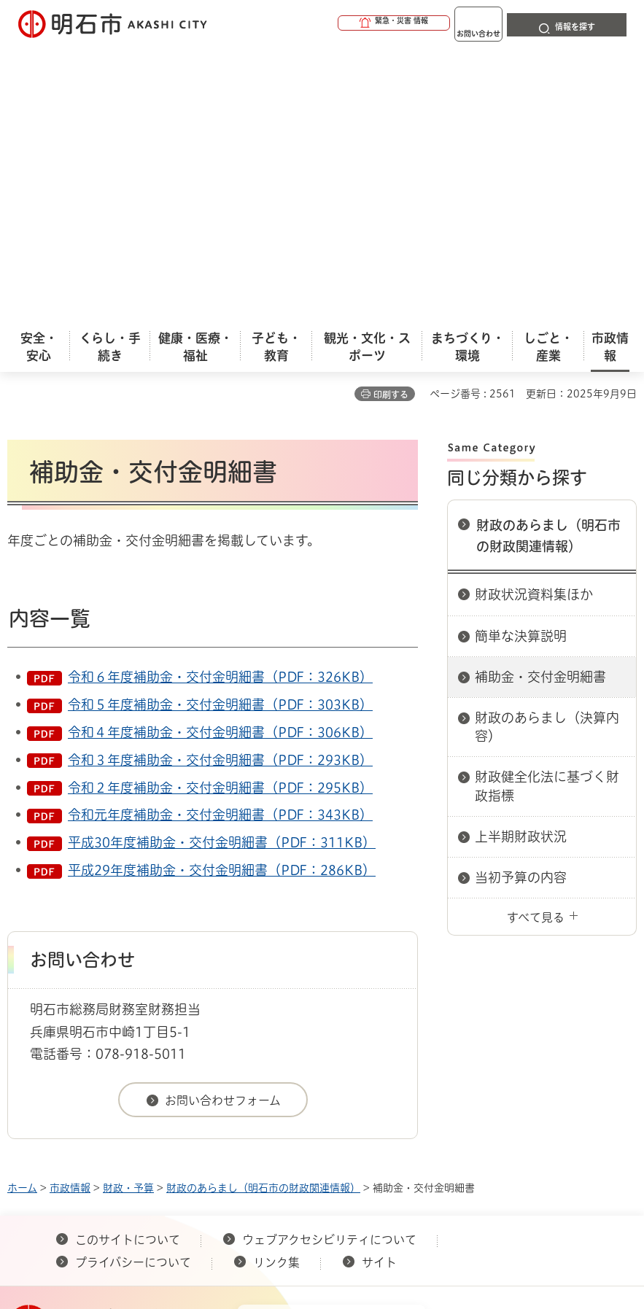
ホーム (22, 913)
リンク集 (276, 987)
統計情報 (386, 1168)
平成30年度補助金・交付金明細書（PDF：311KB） (222, 567)
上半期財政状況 (521, 561)
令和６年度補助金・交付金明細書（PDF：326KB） (220, 401)
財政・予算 (128, 913)
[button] (338, 23)
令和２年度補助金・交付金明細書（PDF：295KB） (220, 512)
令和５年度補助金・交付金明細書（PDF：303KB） (220, 429)
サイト (381, 987)
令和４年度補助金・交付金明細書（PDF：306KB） (220, 457)
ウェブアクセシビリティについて (329, 965)
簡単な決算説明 (521, 361)
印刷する (390, 119)
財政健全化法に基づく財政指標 (547, 511)
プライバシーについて (133, 987)
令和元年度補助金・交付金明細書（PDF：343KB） (220, 539)
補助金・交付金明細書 (540, 401)
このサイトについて (127, 965)
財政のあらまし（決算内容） (547, 451)
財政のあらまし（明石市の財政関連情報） (548, 261)
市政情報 (70, 913)
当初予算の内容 (521, 602)
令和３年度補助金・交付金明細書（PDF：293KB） (220, 485)
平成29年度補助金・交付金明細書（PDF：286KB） (222, 595)
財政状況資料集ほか (534, 319)
